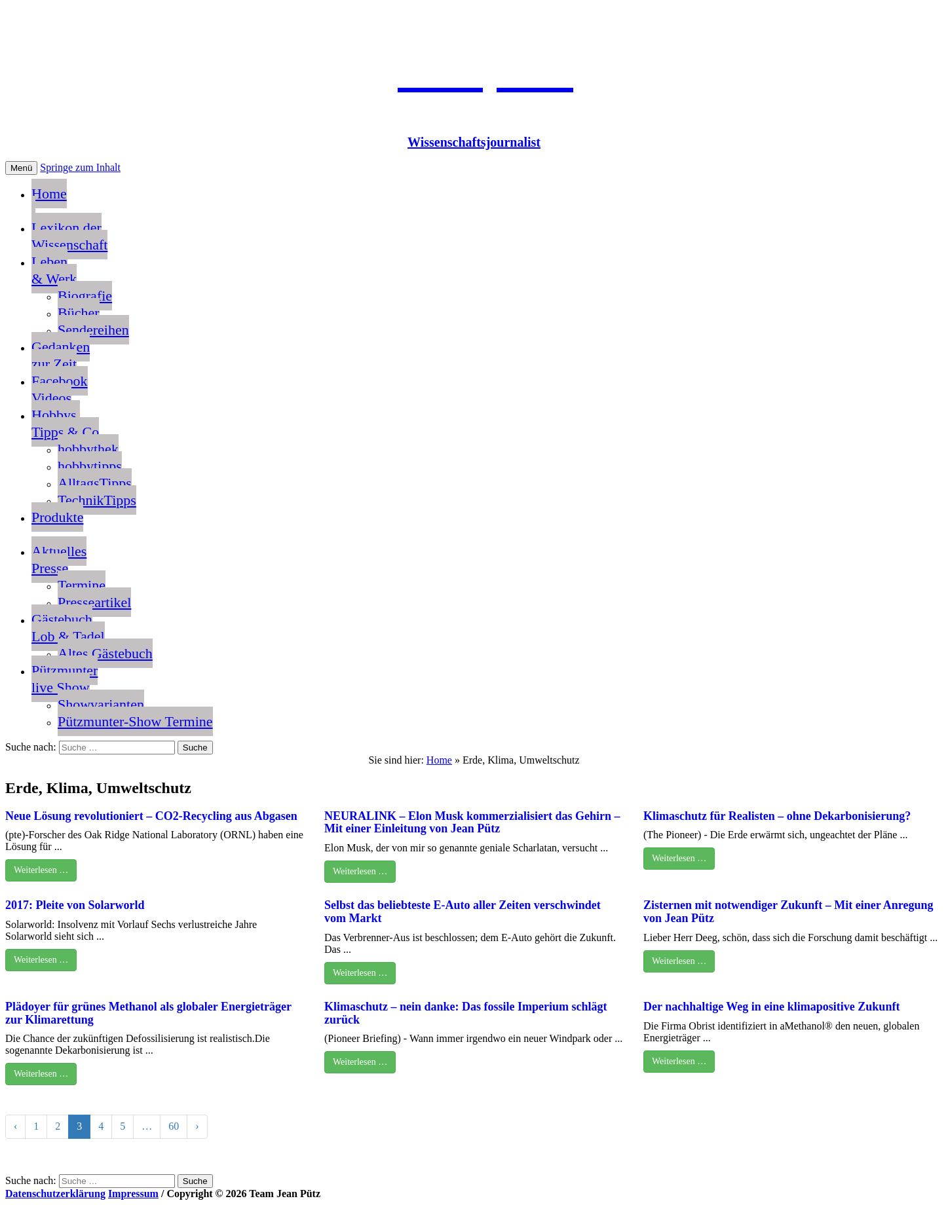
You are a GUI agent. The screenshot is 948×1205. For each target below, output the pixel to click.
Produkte (57, 517)
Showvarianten (101, 704)
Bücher (79, 313)
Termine (81, 585)
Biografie (85, 295)
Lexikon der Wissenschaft (69, 236)
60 (173, 1126)
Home (49, 202)
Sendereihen (93, 330)
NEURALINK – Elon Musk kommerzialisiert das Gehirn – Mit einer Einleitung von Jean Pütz (472, 822)
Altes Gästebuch (105, 653)
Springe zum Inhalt (80, 167)
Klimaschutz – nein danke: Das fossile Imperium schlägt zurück (465, 1013)
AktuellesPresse (58, 559)
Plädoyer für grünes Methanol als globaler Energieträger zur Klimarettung (148, 1013)
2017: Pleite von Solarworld (74, 905)
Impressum (133, 1193)
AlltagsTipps (95, 483)
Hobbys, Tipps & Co (65, 423)
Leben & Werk (54, 270)
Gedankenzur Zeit (60, 355)
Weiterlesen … (41, 870)
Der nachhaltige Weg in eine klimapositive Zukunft (771, 1006)
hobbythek (88, 449)
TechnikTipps (97, 500)
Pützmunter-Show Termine (135, 721)
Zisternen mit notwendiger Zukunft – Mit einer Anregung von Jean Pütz (788, 912)
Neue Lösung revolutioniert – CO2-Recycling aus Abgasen (151, 816)
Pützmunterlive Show (64, 678)
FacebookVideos (59, 389)
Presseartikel (94, 602)
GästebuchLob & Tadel (68, 627)
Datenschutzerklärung (55, 1193)
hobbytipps (90, 466)
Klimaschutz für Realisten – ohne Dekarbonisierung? (777, 816)
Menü (21, 168)
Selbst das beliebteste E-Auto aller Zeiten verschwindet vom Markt (462, 912)
